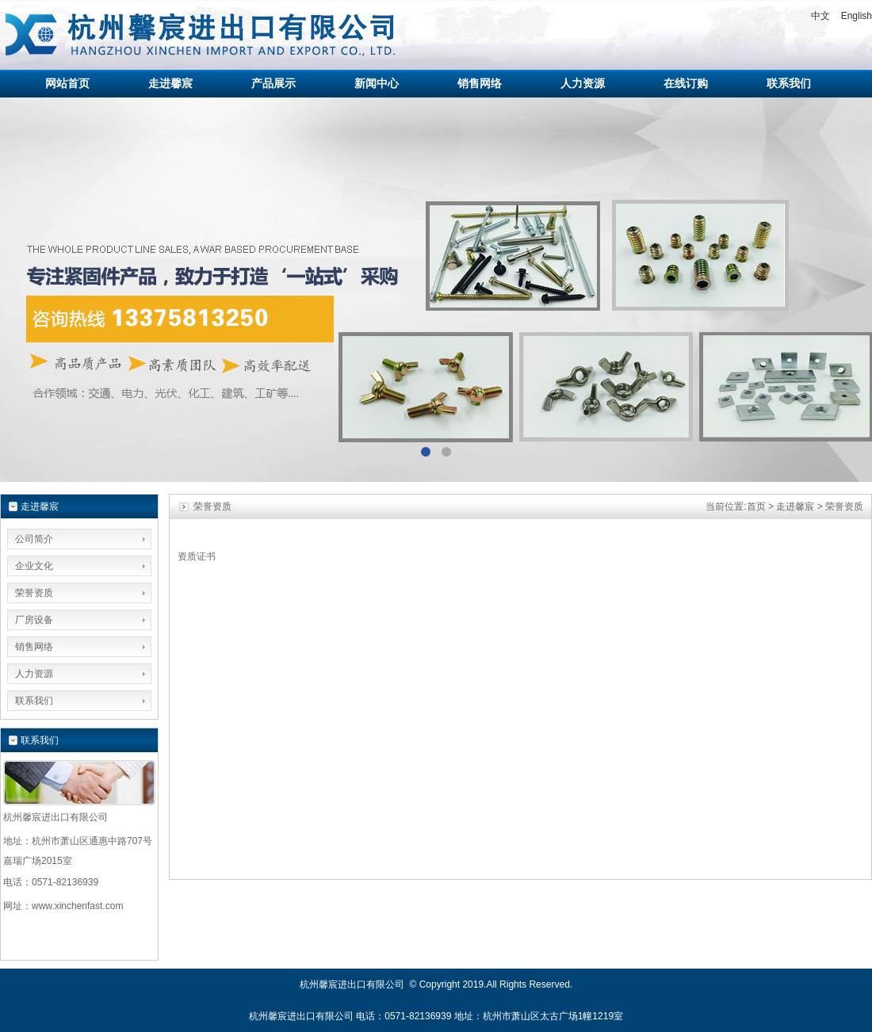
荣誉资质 (34, 592)
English (856, 15)
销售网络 (34, 646)
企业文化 (34, 565)
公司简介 (34, 539)
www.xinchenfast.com (77, 906)
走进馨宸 (795, 506)
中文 (820, 15)
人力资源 (34, 673)
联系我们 (34, 700)
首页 (756, 506)
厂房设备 (34, 619)
